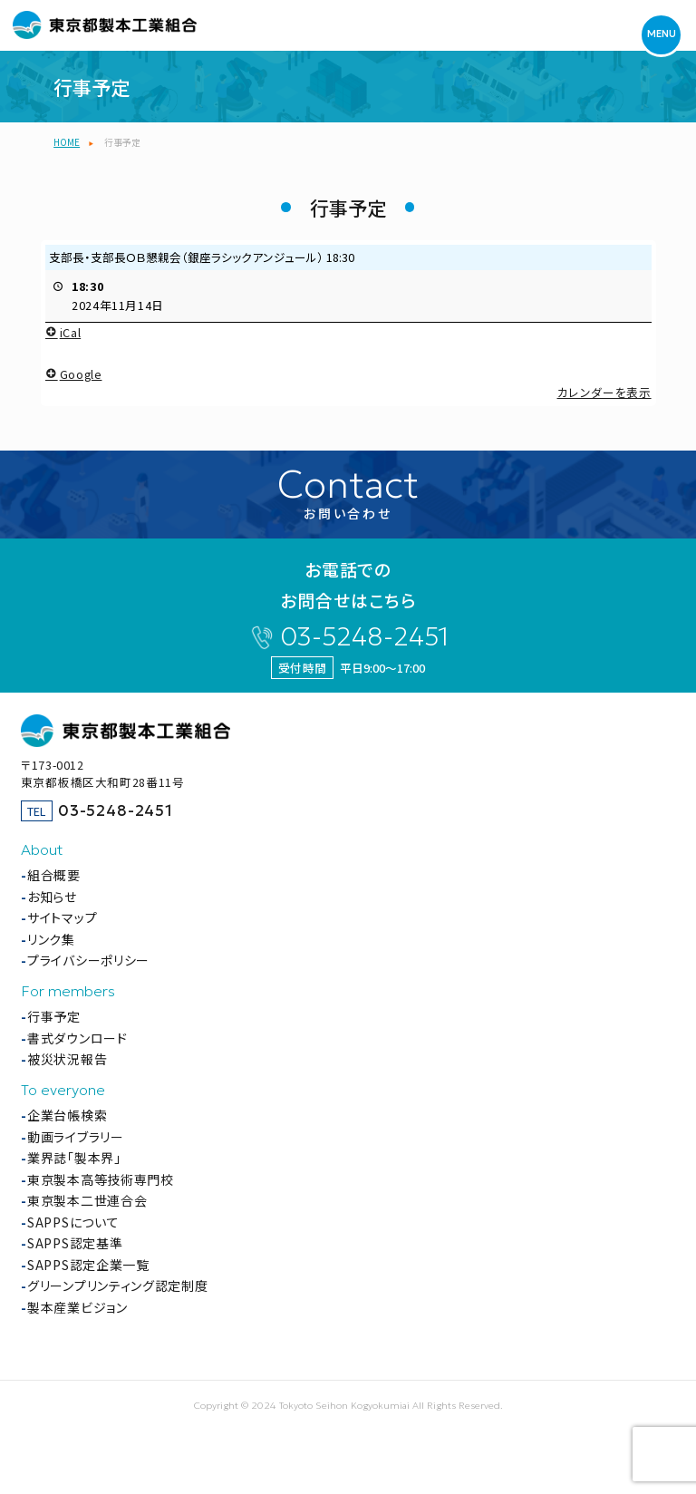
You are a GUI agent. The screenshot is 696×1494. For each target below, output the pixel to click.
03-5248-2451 (364, 637)
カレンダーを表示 (603, 391)
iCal (63, 332)
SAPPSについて (73, 1222)
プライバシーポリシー (88, 960)
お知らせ (52, 897)
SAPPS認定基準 (74, 1243)
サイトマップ (62, 917)
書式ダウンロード (77, 1038)
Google (73, 373)
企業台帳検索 (67, 1115)
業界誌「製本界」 (74, 1158)
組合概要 (54, 875)
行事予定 (54, 1016)
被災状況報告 (67, 1059)
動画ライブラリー (75, 1137)
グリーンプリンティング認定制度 (117, 1285)
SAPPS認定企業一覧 (88, 1265)
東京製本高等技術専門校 (100, 1179)
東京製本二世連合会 (87, 1200)
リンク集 (51, 939)
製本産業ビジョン (77, 1307)
